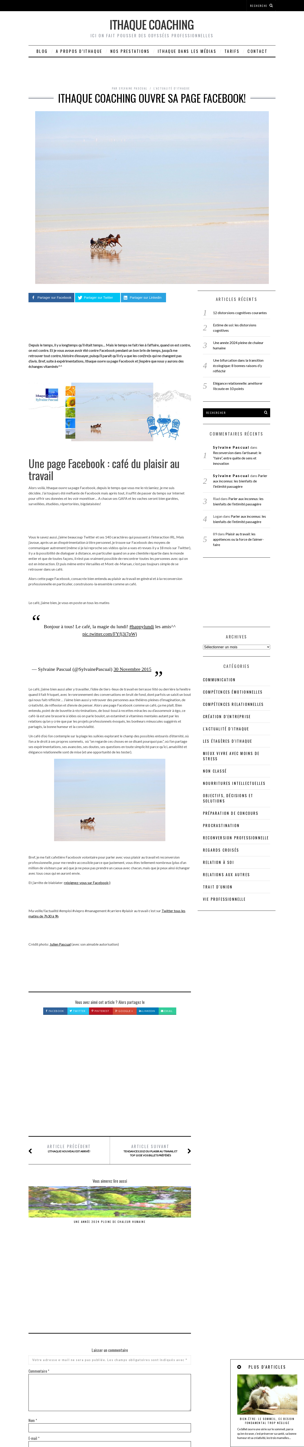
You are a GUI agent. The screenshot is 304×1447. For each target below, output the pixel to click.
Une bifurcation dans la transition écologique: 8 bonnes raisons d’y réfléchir (238, 365)
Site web (34, 1365)
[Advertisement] (109, 1080)
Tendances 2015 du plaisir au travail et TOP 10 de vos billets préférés (150, 1150)
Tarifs (232, 51)
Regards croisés (221, 850)
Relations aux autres (226, 874)
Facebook (54, 1010)
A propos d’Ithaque (79, 51)
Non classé (215, 771)
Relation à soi (218, 862)
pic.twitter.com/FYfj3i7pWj (109, 634)
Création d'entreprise (227, 716)
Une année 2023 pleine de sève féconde (110, 1224)
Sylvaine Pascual (231, 447)
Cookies (143, 1432)
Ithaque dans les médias (187, 51)
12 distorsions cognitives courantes (240, 313)
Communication (219, 679)
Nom (32, 1329)
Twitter (77, 1010)
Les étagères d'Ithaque (227, 741)
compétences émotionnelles (233, 692)
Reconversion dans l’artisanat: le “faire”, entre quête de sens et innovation (163, 1228)
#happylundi (142, 626)
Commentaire (38, 1280)
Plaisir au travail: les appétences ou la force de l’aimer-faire (238, 539)
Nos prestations (130, 51)
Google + (124, 1010)
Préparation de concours (231, 813)
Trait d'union (218, 887)
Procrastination (221, 825)
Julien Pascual (60, 944)
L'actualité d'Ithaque (172, 88)
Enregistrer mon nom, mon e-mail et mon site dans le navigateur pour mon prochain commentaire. (99, 1383)
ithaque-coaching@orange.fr (148, 1426)
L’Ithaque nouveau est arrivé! (69, 1148)
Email (167, 1010)
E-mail (33, 1347)
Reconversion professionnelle (236, 837)
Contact (257, 51)
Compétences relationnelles (233, 704)
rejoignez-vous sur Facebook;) (87, 882)
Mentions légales (239, 1426)
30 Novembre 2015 (132, 669)
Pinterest (100, 1010)
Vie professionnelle (224, 899)
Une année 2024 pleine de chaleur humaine (56, 1224)
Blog (42, 51)
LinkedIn (147, 1010)
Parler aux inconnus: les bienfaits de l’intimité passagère (240, 480)
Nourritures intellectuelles (234, 783)
